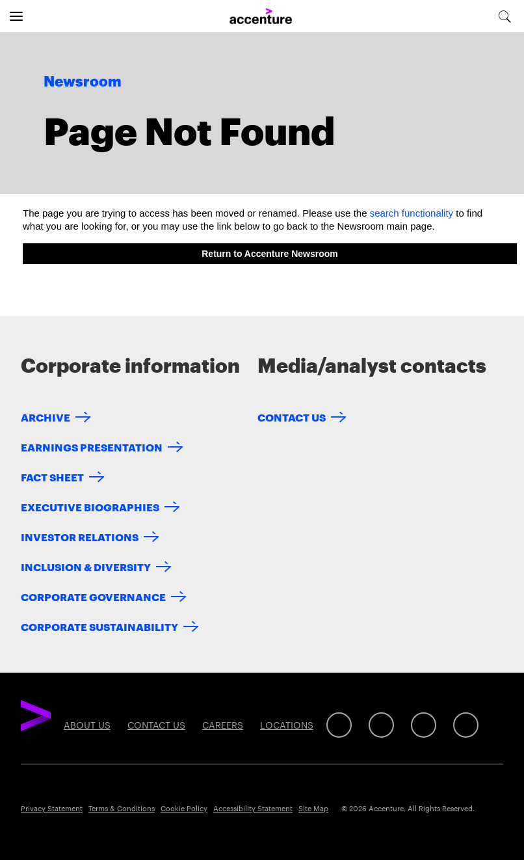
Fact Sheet (52, 476)
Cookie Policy (184, 808)
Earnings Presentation (92, 446)
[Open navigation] (16, 16)
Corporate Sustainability (99, 626)
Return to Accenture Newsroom (270, 254)
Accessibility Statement (253, 808)
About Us (87, 724)
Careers (222, 724)
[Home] (260, 16)
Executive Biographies (90, 506)
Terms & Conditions (121, 808)
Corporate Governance (93, 596)
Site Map (313, 808)
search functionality (411, 213)
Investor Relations (79, 536)
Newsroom (83, 82)
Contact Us (291, 416)
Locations (286, 724)
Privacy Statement (52, 808)
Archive (45, 416)
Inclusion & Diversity (86, 566)
